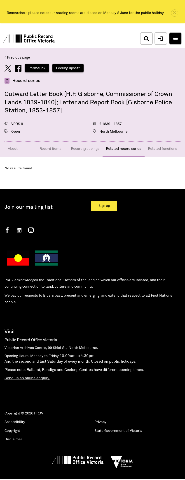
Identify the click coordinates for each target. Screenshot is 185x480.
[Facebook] (7, 230)
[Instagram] (31, 230)
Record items (50, 148)
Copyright (12, 430)
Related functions (162, 148)
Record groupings (85, 148)
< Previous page (17, 57)
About (13, 148)
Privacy (100, 422)
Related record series (123, 148)
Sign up (104, 205)
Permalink (36, 68)
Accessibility (15, 422)
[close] (174, 13)
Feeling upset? (68, 68)
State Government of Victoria (118, 430)
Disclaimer (13, 439)
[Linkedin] (19, 230)
